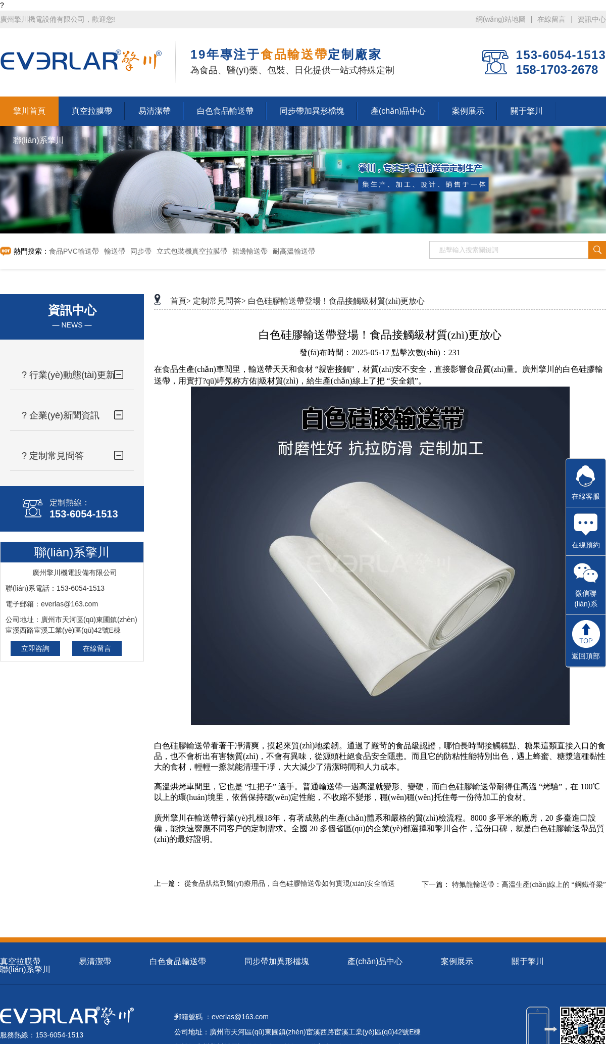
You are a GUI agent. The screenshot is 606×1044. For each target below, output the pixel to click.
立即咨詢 (35, 648)
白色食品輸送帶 (177, 961)
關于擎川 (528, 961)
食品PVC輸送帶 (74, 251)
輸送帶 (114, 251)
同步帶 (141, 251)
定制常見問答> (219, 301)
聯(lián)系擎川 (25, 969)
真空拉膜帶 (20, 961)
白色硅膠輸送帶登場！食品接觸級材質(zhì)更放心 (336, 301)
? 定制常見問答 (53, 456)
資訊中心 (592, 19)
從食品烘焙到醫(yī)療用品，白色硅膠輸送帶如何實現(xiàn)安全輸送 (289, 883)
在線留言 (551, 19)
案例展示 (457, 961)
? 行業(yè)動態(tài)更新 (68, 375)
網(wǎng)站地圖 (501, 19)
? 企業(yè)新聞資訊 (60, 415)
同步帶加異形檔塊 (276, 961)
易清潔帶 (95, 961)
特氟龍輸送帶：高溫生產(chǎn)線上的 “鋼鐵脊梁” (529, 884)
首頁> (180, 301)
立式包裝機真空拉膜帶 (192, 251)
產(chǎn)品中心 (374, 961)
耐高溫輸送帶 (294, 251)
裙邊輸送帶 (250, 251)
